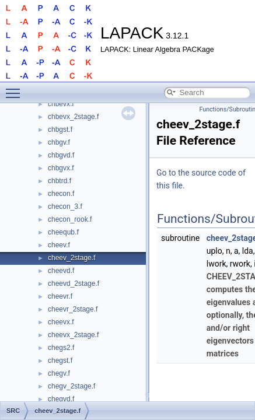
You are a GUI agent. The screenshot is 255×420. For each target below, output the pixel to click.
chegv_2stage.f (71, 386)
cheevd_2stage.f (73, 283)
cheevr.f (60, 296)
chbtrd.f (59, 181)
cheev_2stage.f (71, 258)
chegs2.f (61, 348)
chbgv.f (59, 142)
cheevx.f (61, 322)
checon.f (61, 194)
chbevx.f (61, 104)
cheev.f (59, 245)
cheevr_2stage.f (72, 309)
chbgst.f (60, 129)
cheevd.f (61, 271)
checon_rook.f (70, 219)
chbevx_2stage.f (73, 117)
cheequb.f (63, 232)
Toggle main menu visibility (16, 88)
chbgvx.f (61, 168)
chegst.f (60, 360)
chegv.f (59, 373)
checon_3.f (65, 206)
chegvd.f (61, 399)
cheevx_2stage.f (73, 335)
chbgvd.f (61, 155)
